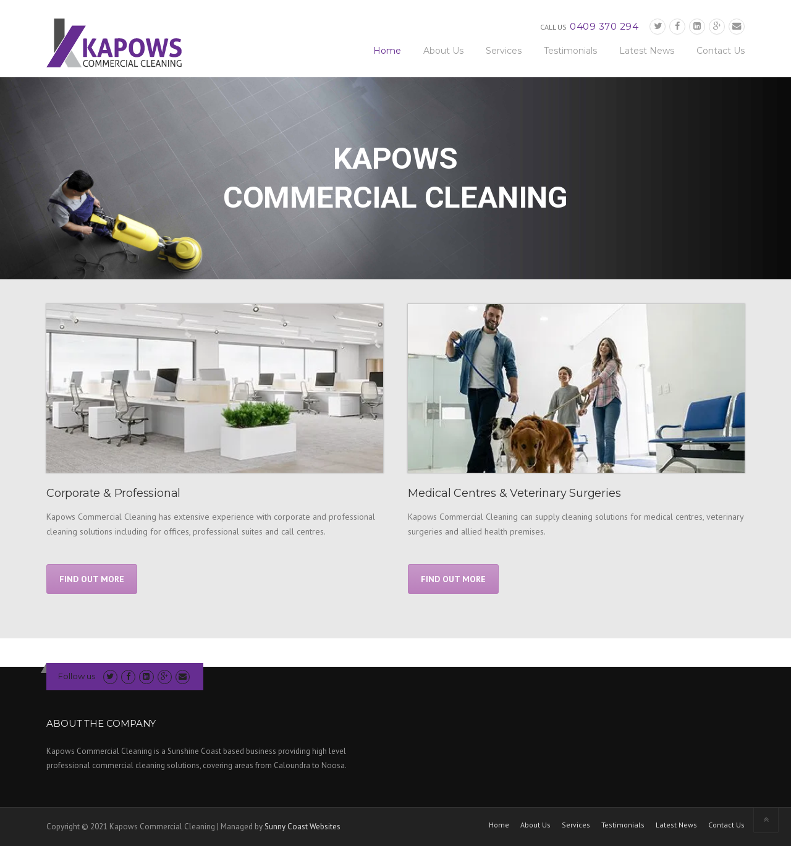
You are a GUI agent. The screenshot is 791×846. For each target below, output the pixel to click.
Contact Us (720, 50)
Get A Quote (395, 651)
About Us (443, 50)
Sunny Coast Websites (302, 826)
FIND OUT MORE (91, 579)
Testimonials (570, 50)
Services (504, 50)
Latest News (646, 50)
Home (387, 50)
